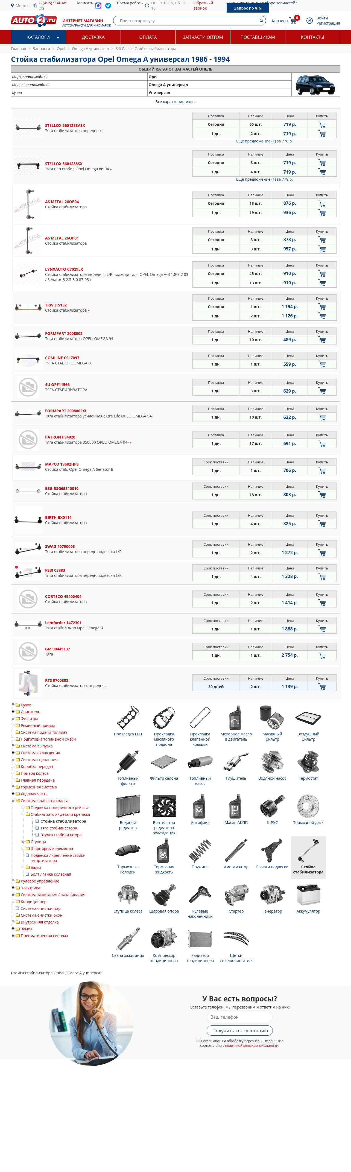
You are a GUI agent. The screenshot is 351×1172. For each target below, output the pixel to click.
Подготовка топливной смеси (48, 739)
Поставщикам (258, 37)
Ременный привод (38, 725)
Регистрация (328, 23)
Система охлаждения (40, 752)
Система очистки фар (41, 908)
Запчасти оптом (203, 37)
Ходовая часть (34, 793)
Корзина (280, 20)
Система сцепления (39, 759)
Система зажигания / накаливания (53, 894)
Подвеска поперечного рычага (59, 807)
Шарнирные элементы (52, 848)
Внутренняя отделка (40, 922)
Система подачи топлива (44, 732)
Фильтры (29, 718)
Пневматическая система (44, 935)
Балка (36, 867)
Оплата (148, 37)
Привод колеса (35, 773)
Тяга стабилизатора (58, 828)
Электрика (30, 887)
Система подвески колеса (44, 800)
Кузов (26, 705)
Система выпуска (37, 746)
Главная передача (38, 780)
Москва (23, 5)
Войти (322, 18)
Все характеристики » (176, 101)
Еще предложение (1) (264, 141)
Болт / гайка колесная (51, 874)
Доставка (93, 37)
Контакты (312, 37)
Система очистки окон (41, 915)
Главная (18, 48)
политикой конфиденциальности (251, 1045)
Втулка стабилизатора (60, 834)
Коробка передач (37, 766)
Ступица (38, 841)
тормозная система (39, 787)
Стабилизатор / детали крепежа (60, 814)
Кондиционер (33, 901)
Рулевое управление (40, 881)
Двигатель (30, 711)
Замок (26, 928)
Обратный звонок (203, 5)
